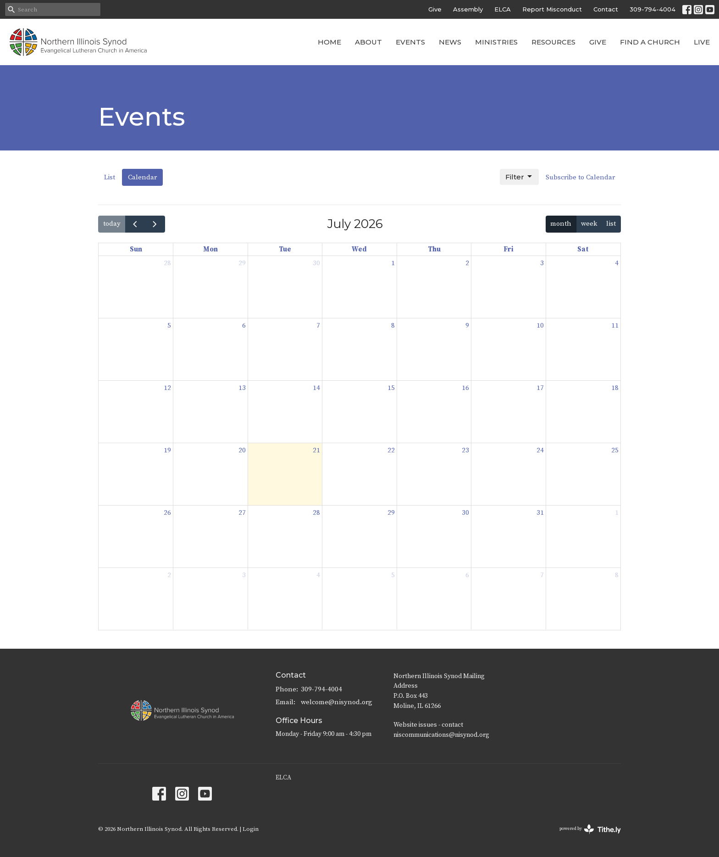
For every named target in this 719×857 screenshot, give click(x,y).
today (112, 223)
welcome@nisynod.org (336, 702)
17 (540, 388)
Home (329, 42)
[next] (155, 224)
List (109, 177)
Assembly (468, 9)
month (560, 223)
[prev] (135, 224)
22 (391, 450)
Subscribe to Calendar (580, 177)
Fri (508, 249)
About (368, 42)
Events (410, 42)
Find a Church (650, 42)
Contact (605, 9)
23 (465, 450)
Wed (359, 249)
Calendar (142, 177)
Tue (285, 249)
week (589, 223)
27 (242, 512)
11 (615, 325)
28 (167, 263)
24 (540, 450)
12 (167, 388)
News (450, 42)
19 (167, 450)
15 (391, 388)
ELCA (502, 9)
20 (242, 450)
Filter (519, 176)
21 (316, 450)
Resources (553, 42)
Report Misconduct (552, 9)
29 (242, 263)
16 (465, 388)
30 (316, 263)
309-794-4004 (652, 9)
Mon (210, 249)
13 (242, 388)
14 (316, 388)
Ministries (496, 42)
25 (615, 450)
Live (702, 42)
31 (540, 512)
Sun (136, 249)
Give (435, 9)
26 (167, 512)
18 (615, 388)
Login (251, 829)
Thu (434, 249)
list (611, 223)
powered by (590, 829)
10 (540, 325)
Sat (583, 249)
